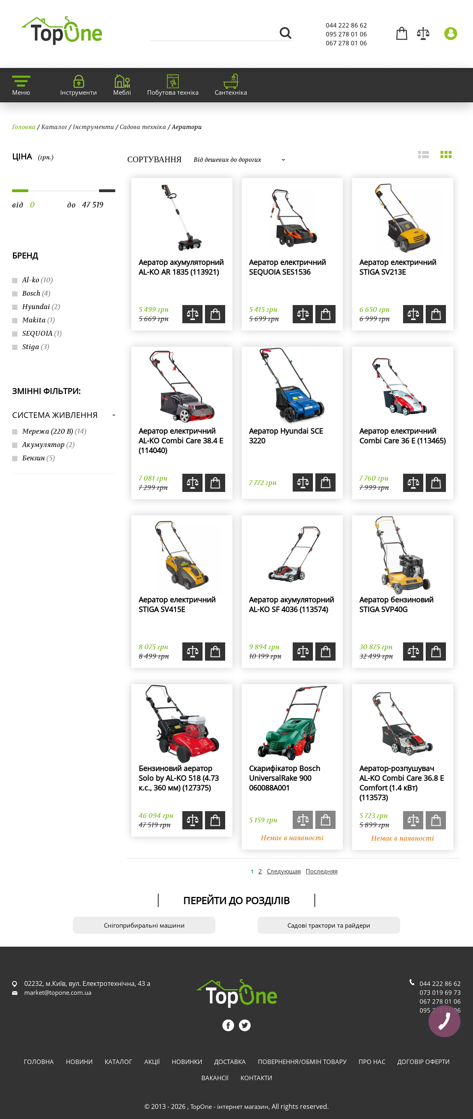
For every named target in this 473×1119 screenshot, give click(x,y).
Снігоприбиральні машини (144, 925)
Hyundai (41, 306)
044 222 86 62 (346, 25)
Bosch (36, 293)
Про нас (372, 1062)
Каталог (54, 127)
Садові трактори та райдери (328, 925)
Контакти (256, 1078)
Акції (152, 1062)
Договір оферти (423, 1062)
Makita (38, 319)
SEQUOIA (42, 333)
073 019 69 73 (440, 992)
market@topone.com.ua (57, 992)
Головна (24, 127)
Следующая (284, 871)
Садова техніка (143, 127)
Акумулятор (48, 444)
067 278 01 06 (346, 43)
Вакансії (214, 1078)
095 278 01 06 (346, 34)
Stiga (35, 346)
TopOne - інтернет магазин (229, 1106)
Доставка (230, 1062)
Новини (79, 1062)
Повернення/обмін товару (302, 1062)
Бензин (38, 457)
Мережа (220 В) (54, 431)
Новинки (187, 1062)
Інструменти (93, 127)
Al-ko (37, 279)
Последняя (322, 871)
